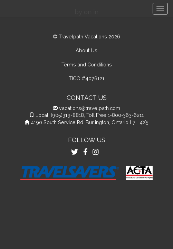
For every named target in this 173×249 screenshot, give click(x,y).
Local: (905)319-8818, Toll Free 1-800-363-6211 (90, 115)
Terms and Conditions (86, 64)
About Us (86, 50)
